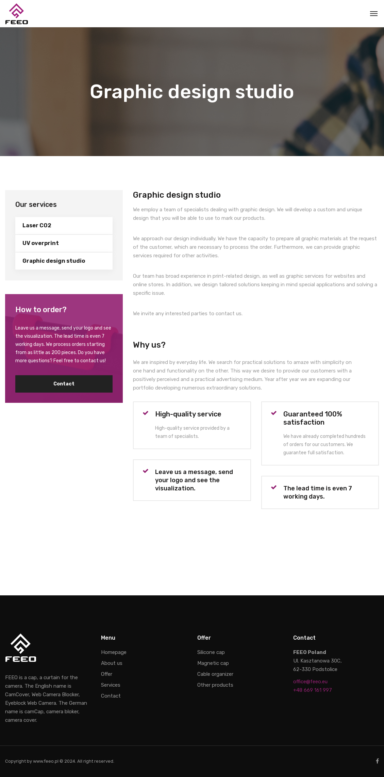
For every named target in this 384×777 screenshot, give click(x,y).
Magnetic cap (213, 663)
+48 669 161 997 (312, 690)
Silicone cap (211, 652)
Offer (106, 674)
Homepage (114, 652)
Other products (215, 685)
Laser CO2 (36, 225)
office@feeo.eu (310, 682)
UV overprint (40, 243)
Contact (63, 384)
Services (110, 685)
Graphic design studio (53, 261)
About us (111, 663)
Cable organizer (215, 674)
